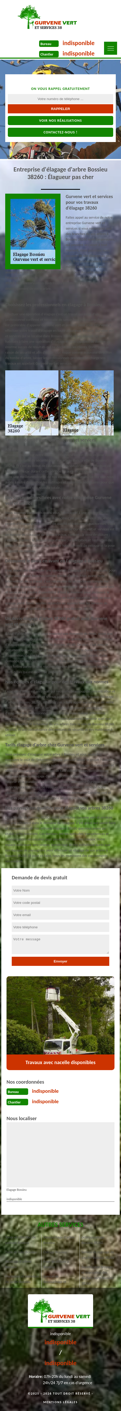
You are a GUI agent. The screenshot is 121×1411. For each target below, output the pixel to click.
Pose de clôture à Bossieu (56, 1264)
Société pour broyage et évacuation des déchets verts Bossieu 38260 (97, 1275)
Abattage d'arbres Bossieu (18, 1264)
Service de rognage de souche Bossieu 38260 (97, 1255)
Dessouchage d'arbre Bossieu (58, 1240)
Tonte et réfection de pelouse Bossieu (20, 1240)
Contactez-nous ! (60, 132)
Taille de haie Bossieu (21, 1252)
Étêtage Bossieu (54, 1252)
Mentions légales (60, 1402)
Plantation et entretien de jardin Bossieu (22, 1279)
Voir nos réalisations (60, 120)
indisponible (79, 43)
